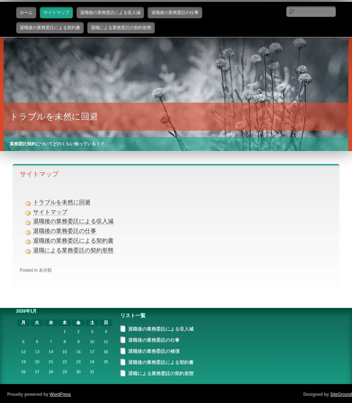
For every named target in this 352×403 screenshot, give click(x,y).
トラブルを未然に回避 (54, 116)
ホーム (26, 12)
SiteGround (341, 394)
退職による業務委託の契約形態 (121, 27)
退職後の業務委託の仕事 (175, 12)
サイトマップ (56, 12)
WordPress (60, 394)
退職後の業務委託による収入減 (110, 12)
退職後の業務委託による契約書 (50, 27)
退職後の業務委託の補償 (154, 351)
